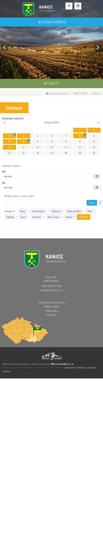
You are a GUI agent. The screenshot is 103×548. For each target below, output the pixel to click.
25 (24, 153)
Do (3, 182)
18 (24, 147)
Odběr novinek (51, 306)
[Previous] (5, 47)
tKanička (37, 217)
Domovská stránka (57, 93)
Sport (23, 217)
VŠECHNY (83, 217)
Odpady (10, 217)
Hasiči (22, 211)
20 (52, 147)
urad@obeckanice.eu (51, 290)
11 (23, 141)
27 (52, 153)
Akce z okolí (53, 217)
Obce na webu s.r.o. (62, 363)
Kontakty (51, 314)
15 (80, 141)
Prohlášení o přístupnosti (51, 302)
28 (66, 153)
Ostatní (69, 217)
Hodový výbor (38, 211)
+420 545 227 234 (52, 285)
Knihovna (56, 211)
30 (94, 153)
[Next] (97, 47)
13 (52, 141)
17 (10, 147)
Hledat (92, 202)
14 (66, 141)
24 (10, 153)
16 (94, 141)
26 (38, 153)
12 (38, 141)
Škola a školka (74, 211)
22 (80, 147)
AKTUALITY (51, 83)
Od (3, 171)
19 (38, 147)
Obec (89, 211)
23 (94, 147)
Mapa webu (51, 310)
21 (66, 147)
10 (10, 141)
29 (80, 153)
